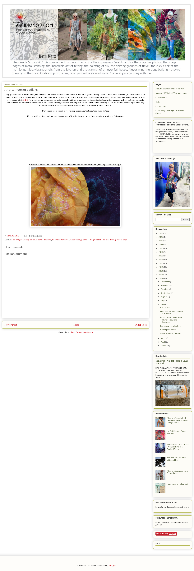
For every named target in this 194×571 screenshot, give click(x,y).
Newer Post (10, 324)
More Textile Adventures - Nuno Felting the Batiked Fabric (178, 446)
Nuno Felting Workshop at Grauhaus (171, 312)
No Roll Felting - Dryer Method (176, 432)
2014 (161, 271)
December (165, 281)
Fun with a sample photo (170, 326)
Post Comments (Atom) (82, 332)
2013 (161, 274)
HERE (25, 100)
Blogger (112, 565)
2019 (161, 252)
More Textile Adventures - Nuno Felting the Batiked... (171, 319)
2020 (161, 248)
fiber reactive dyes (60, 240)
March (164, 345)
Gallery (158, 102)
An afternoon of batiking (171, 333)
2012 (161, 278)
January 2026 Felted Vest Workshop (171, 93)
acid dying (16, 240)
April (163, 342)
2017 (161, 259)
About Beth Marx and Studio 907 (169, 89)
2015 (161, 267)
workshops (122, 240)
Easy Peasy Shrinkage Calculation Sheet (169, 111)
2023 (161, 237)
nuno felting (76, 240)
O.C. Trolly (164, 307)
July (162, 300)
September (166, 293)
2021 (161, 244)
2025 (161, 233)
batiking (25, 240)
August (164, 297)
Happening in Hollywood (177, 484)
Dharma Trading (43, 240)
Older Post (141, 324)
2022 (161, 240)
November (165, 285)
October (165, 289)
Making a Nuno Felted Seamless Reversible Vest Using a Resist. (178, 420)
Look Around (161, 97)
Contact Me (160, 106)
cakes (32, 240)
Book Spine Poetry (168, 329)
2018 (161, 256)
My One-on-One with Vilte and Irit (176, 458)
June (163, 304)
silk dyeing (111, 240)
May (163, 338)
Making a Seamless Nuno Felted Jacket (177, 472)
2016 (161, 263)
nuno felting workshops (94, 240)
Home (76, 324)
